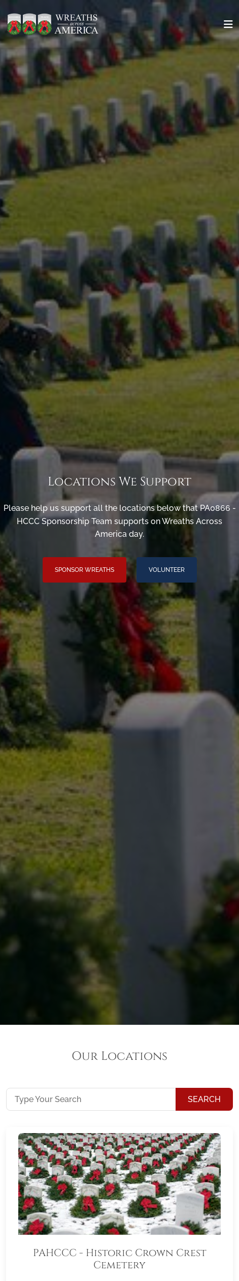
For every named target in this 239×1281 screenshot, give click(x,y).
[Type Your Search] (91, 1099)
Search (204, 1099)
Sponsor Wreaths (84, 569)
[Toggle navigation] (228, 24)
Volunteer (167, 569)
